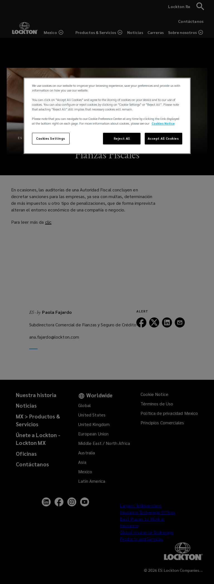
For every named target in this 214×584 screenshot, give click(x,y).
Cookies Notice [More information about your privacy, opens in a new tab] (163, 124)
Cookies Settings (50, 139)
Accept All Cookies (163, 139)
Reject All (122, 139)
